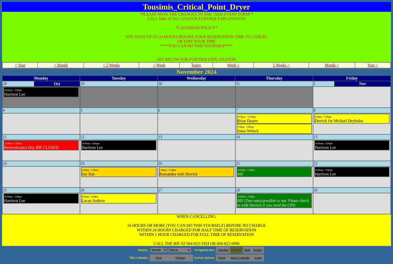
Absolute (223, 250)
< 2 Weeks (111, 65)
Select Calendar (240, 257)
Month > (332, 65)
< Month (61, 65)
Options (180, 257)
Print (158, 257)
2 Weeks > (281, 65)
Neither (257, 250)
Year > (372, 65)
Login (258, 257)
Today (196, 65)
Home (222, 257)
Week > (233, 65)
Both (247, 250)
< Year (20, 65)
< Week (159, 65)
